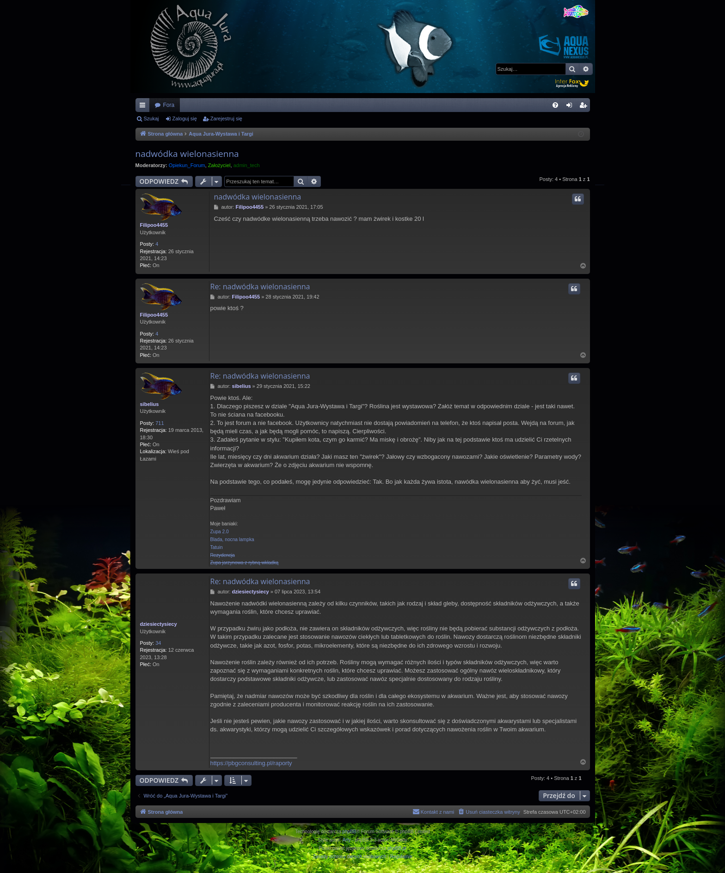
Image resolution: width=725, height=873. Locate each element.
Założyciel (219, 165)
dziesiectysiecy (158, 624)
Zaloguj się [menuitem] (571, 107)
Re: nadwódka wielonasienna (260, 286)
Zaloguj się (184, 118)
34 (158, 643)
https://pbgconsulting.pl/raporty (251, 763)
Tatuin (216, 547)
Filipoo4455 (154, 225)
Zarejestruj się (226, 118)
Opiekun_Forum (187, 165)
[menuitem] (555, 105)
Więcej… (144, 107)
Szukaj (151, 118)
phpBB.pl (396, 848)
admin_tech (246, 165)
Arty (347, 839)
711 (159, 423)
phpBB (349, 831)
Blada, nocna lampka (232, 539)
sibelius (149, 404)
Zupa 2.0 (219, 531)
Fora (169, 105)
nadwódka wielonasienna (187, 154)
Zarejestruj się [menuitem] (585, 107)
